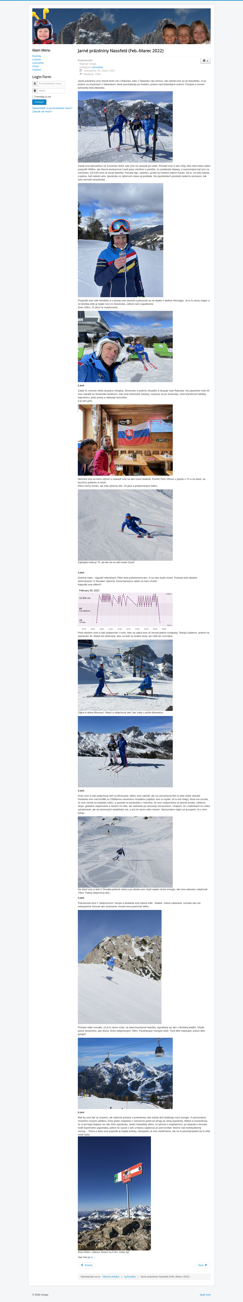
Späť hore (205, 1294)
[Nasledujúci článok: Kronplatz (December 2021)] (203, 1265)
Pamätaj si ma (43, 96)
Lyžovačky (38, 62)
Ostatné (36, 69)
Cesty (35, 66)
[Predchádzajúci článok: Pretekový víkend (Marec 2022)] (87, 1265)
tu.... (93, 1257)
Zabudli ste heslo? (42, 111)
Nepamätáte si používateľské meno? (52, 108)
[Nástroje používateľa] (205, 61)
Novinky (36, 56)
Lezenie (36, 59)
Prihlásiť (39, 102)
